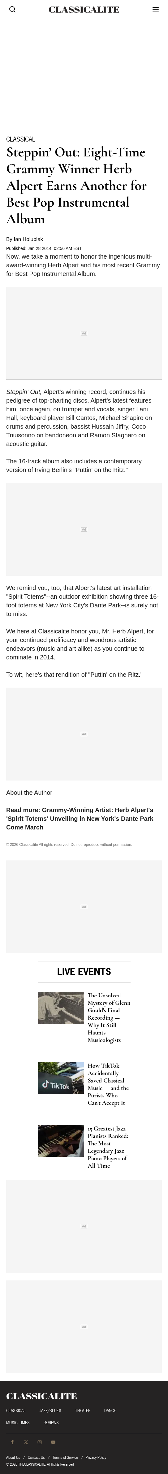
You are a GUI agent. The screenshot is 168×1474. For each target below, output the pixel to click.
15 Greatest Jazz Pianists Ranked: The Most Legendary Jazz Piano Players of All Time (108, 1147)
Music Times (18, 1422)
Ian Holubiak (28, 239)
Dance (110, 1410)
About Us (13, 1457)
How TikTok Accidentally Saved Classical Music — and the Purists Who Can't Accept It (108, 1084)
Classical (20, 139)
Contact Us (36, 1457)
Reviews (51, 1422)
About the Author (29, 792)
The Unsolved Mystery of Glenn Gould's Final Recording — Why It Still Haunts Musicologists (109, 1018)
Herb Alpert (63, 265)
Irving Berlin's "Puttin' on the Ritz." (81, 469)
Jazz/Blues (50, 1410)
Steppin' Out (23, 391)
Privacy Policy (96, 1457)
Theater (82, 1410)
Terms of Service (65, 1457)
